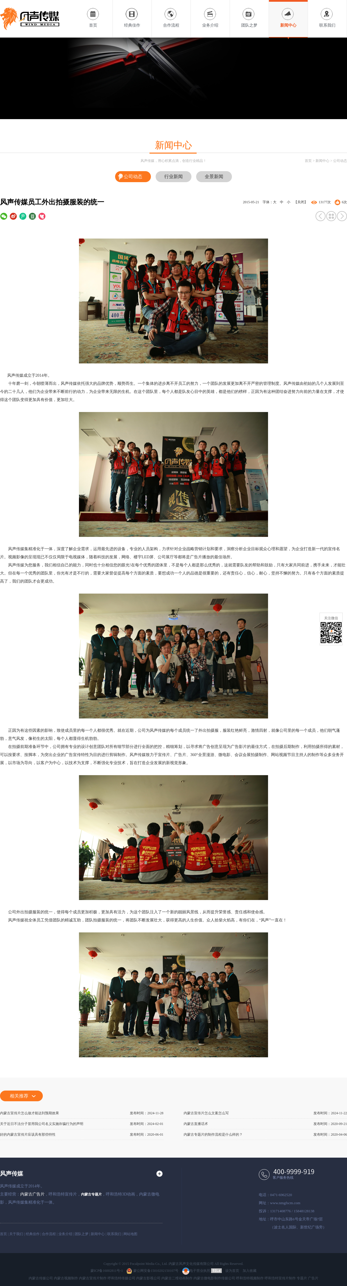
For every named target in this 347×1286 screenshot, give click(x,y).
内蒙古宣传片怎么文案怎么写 (206, 1113)
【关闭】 (301, 202)
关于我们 (16, 1234)
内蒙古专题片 (91, 1194)
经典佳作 (132, 13)
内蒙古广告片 (32, 1194)
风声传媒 (11, 1173)
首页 (93, 13)
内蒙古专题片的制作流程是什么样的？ (213, 1134)
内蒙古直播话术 (196, 1124)
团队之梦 (249, 13)
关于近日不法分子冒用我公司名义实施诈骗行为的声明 (41, 1124)
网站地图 (130, 1234)
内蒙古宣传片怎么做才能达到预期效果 (29, 1113)
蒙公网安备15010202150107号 (152, 1271)
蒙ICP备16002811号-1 (107, 1271)
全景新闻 (214, 176)
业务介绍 (210, 13)
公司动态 (340, 161)
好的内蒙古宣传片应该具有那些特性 (28, 1134)
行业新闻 (173, 176)
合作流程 (171, 13)
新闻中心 (288, 13)
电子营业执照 (196, 1271)
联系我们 (327, 13)
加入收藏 (249, 1271)
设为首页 (232, 1271)
